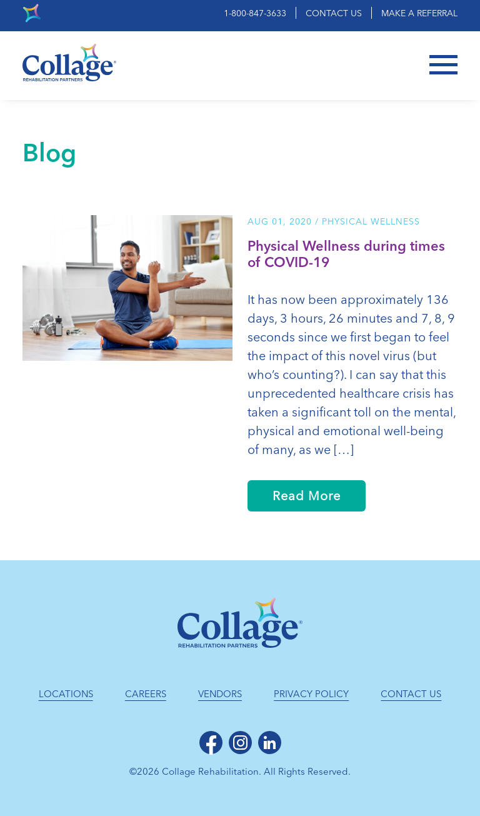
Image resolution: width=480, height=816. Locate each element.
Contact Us (334, 13)
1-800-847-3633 (255, 13)
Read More (306, 495)
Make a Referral (419, 13)
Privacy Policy (311, 694)
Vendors (220, 694)
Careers (145, 694)
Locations (66, 694)
